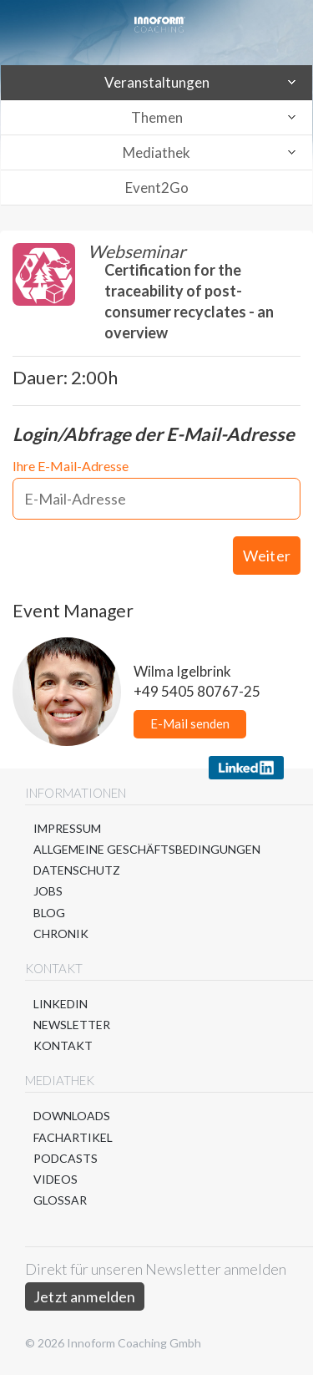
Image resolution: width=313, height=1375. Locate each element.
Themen (157, 117)
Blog (49, 913)
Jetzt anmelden (84, 1296)
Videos (55, 1179)
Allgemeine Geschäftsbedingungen (146, 849)
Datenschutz (76, 870)
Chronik (60, 933)
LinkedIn (60, 1004)
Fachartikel (73, 1137)
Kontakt (63, 1045)
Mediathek (156, 152)
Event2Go (157, 187)
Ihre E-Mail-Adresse (71, 466)
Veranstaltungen (157, 82)
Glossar (60, 1200)
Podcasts (65, 1158)
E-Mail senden (190, 723)
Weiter (266, 555)
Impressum (67, 828)
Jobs (48, 891)
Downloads (71, 1116)
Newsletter (71, 1024)
